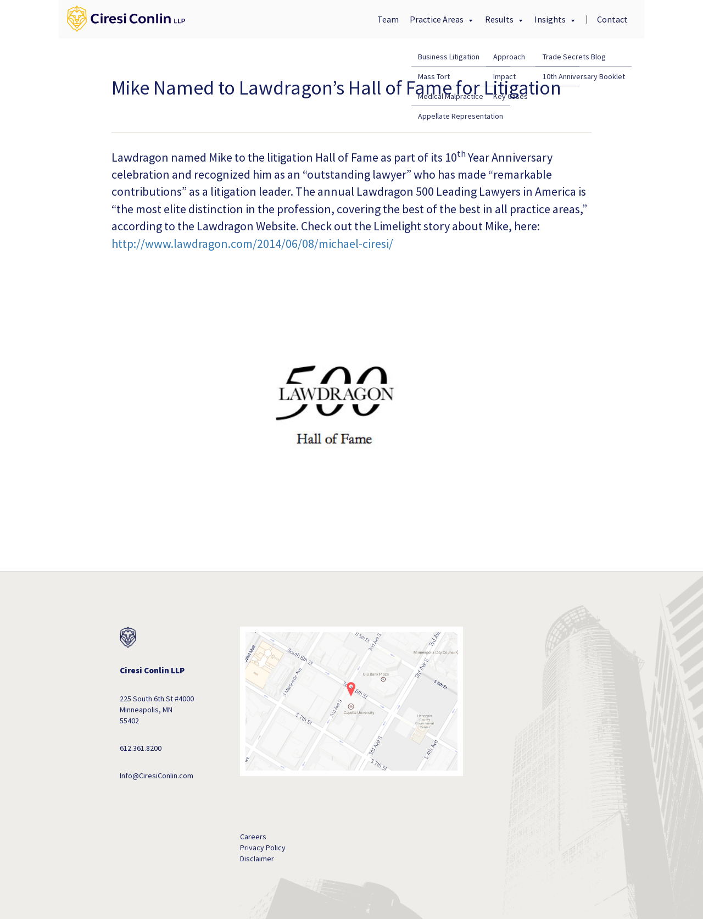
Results (500, 19)
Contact (612, 19)
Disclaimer (257, 858)
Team (388, 19)
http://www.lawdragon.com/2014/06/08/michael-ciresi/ (252, 243)
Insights (550, 19)
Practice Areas (437, 19)
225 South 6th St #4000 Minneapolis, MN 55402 (157, 710)
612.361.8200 (140, 748)
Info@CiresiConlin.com (156, 775)
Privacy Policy (263, 847)
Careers (253, 837)
